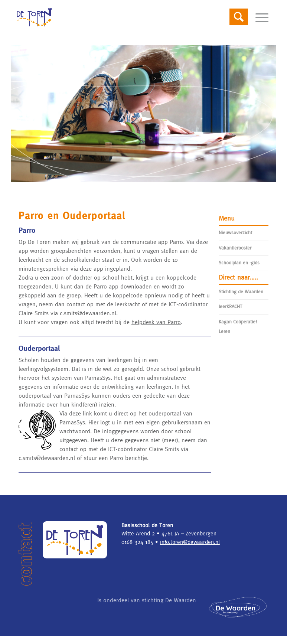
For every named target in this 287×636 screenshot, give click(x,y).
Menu (227, 218)
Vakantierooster (235, 248)
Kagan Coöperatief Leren (238, 326)
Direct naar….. (238, 277)
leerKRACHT (230, 306)
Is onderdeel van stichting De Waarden (146, 600)
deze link (80, 413)
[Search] (235, 17)
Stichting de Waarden (241, 291)
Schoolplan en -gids (239, 262)
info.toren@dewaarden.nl (190, 542)
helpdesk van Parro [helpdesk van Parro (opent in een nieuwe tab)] (156, 322)
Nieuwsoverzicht (235, 232)
